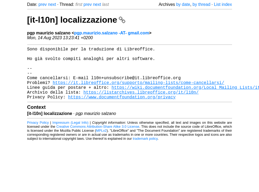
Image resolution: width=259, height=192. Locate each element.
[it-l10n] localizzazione (76, 20)
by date (183, 4)
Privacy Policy (38, 134)
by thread (201, 4)
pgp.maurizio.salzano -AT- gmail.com (111, 33)
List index (223, 4)
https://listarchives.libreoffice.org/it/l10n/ (141, 103)
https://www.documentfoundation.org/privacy (122, 108)
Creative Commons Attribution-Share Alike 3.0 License (97, 138)
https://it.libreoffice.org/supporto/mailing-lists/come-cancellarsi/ (138, 91)
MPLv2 (101, 142)
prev (42, 4)
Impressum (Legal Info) (71, 134)
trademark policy (145, 150)
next (52, 4)
